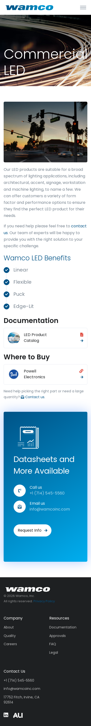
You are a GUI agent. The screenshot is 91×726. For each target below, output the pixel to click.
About (9, 627)
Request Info (32, 530)
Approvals (57, 635)
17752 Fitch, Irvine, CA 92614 (21, 700)
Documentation (62, 627)
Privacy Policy (44, 601)
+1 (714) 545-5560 (19, 680)
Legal (53, 652)
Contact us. (33, 397)
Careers (10, 644)
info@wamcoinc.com (50, 509)
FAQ (52, 644)
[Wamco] (30, 7)
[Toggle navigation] (83, 7)
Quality (10, 635)
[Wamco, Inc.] (28, 589)
